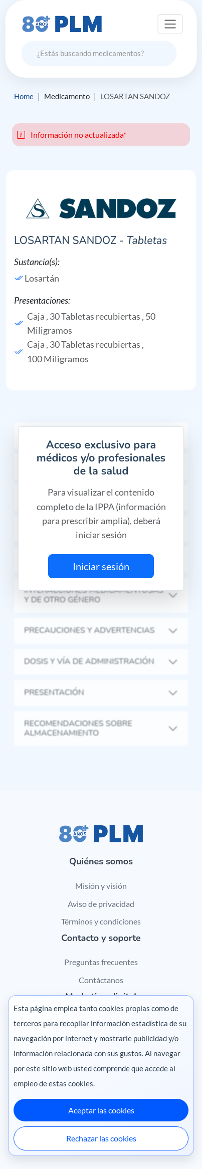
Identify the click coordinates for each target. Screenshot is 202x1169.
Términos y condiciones (101, 921)
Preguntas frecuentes (101, 962)
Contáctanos (101, 980)
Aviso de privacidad (101, 903)
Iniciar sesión (101, 566)
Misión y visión (101, 885)
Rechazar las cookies (101, 1138)
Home (24, 96)
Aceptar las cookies (101, 1110)
